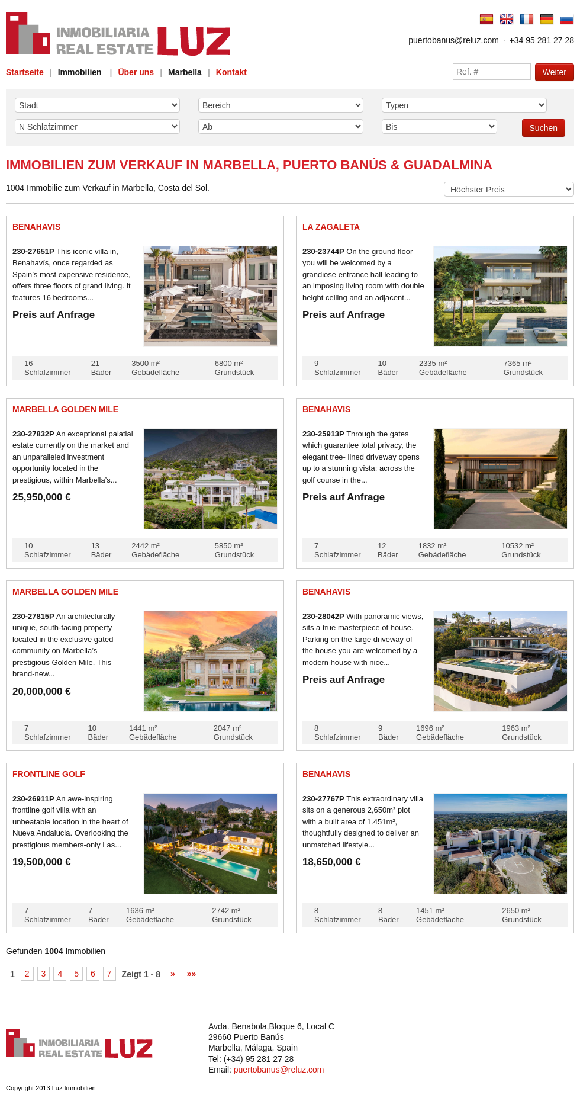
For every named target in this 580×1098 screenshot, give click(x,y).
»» (191, 973)
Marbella (185, 72)
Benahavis (36, 227)
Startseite (25, 72)
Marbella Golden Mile (65, 409)
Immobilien (80, 72)
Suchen (544, 128)
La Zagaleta (331, 227)
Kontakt (231, 72)
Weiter (554, 72)
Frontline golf (48, 774)
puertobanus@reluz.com (453, 40)
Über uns (136, 72)
